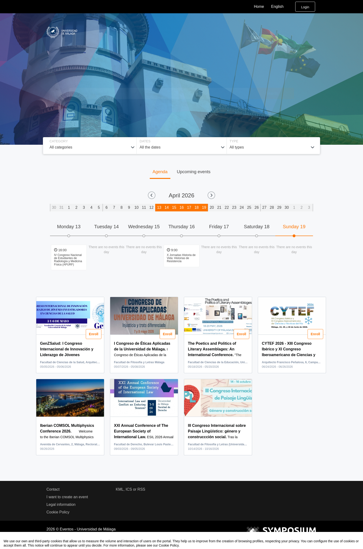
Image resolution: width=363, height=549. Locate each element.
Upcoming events (193, 171)
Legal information (61, 504)
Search (272, 93)
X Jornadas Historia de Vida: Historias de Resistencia (181, 258)
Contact (52, 489)
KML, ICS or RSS (130, 489)
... (69, 355)
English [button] (281, 6)
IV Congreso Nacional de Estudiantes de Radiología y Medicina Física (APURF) (68, 259)
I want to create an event (67, 497)
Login (305, 7)
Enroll (93, 334)
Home (259, 7)
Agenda (160, 171)
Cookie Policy (57, 512)
